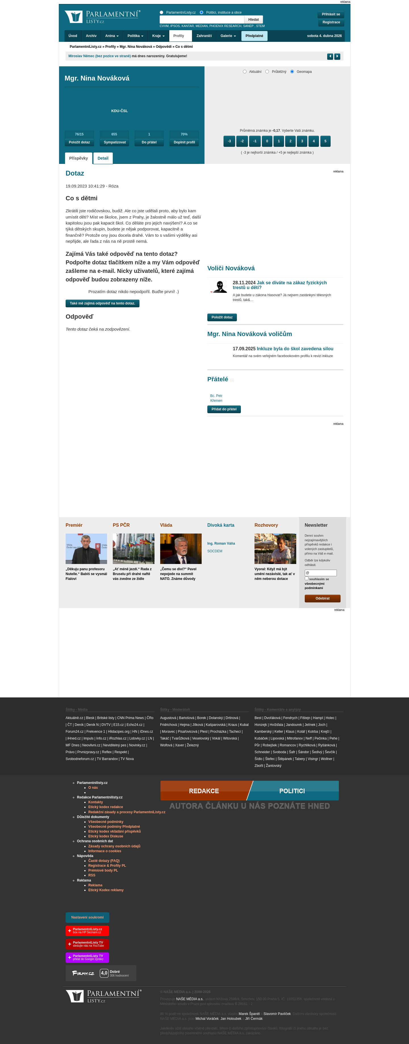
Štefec (270, 759)
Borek (201, 718)
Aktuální (252, 72)
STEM (260, 26)
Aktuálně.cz (74, 718)
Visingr (313, 759)
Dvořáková (272, 718)
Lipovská (277, 738)
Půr (257, 745)
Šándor (303, 752)
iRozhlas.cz (117, 738)
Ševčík (330, 752)
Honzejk (260, 725)
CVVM (164, 26)
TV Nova (127, 759)
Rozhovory (266, 525)
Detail (103, 158)
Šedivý (317, 752)
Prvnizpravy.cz (88, 752)
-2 (242, 141)
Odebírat (322, 598)
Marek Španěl (249, 1014)
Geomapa (301, 72)
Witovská (230, 738)
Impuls (88, 738)
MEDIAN (202, 26)
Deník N (92, 725)
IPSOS (175, 26)
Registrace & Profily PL (107, 866)
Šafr (292, 752)
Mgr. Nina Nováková (136, 47)
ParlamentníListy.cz (178, 13)
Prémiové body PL (103, 870)
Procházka (218, 732)
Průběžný (275, 72)
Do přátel (149, 142)
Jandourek (294, 725)
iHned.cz (74, 738)
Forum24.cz (75, 732)
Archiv (91, 36)
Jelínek (310, 725)
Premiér (74, 525)
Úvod (73, 36)
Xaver (179, 745)
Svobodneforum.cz (80, 759)
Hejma (185, 725)
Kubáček (261, 738)
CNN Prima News (130, 718)
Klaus (290, 732)
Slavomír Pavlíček (277, 1014)
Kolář (301, 732)
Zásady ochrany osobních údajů (114, 846)
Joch (321, 725)
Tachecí (235, 732)
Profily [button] (181, 36)
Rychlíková (307, 745)
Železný (193, 745)
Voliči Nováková (231, 268)
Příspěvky (78, 158)
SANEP (248, 26)
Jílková (197, 725)
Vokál (216, 738)
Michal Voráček (206, 1019)
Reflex (107, 752)
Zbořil (258, 766)
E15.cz (118, 725)
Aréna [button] (112, 36)
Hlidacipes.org (119, 732)
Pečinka (320, 738)
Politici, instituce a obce (221, 13)
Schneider (262, 752)
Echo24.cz (135, 725)
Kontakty (95, 802)
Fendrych (290, 718)
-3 (229, 141)
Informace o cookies (104, 851)
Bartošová (186, 718)
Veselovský (200, 738)
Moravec (168, 732)
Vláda (166, 525)
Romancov (288, 745)
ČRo (150, 718)
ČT (69, 725)
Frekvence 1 (96, 732)
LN (150, 738)
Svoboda (279, 752)
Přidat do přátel (224, 409)
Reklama (95, 885)
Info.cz (101, 738)
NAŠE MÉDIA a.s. (189, 999)
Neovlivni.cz (91, 745)
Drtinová (232, 718)
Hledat (254, 20)
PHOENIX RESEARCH (225, 26)
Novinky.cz (137, 745)
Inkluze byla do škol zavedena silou (283, 348)
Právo (70, 752)
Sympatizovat (115, 142)
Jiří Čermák (253, 1019)
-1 (254, 141)
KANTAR (187, 26)
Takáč (164, 738)
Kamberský (263, 732)
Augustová (168, 718)
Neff (309, 738)
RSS (91, 875)
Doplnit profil (184, 142)
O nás (93, 788)
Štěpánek (284, 759)
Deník (79, 725)
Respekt (120, 752)
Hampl (318, 718)
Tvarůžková (180, 738)
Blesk (90, 718)
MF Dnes (73, 745)
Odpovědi (164, 47)
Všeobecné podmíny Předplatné (114, 827)
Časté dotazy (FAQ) (104, 861)
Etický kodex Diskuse (105, 836)
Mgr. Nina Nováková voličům (249, 333)
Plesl (203, 732)
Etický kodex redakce (105, 807)
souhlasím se (317, 583)
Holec (330, 718)
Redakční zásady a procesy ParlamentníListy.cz (126, 812)
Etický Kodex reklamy (106, 890)
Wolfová (166, 745)
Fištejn (305, 718)
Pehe (333, 738)
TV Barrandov (107, 759)
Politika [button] (135, 36)
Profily (110, 47)
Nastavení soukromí (87, 917)
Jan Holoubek (230, 1019)
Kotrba (313, 732)
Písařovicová (187, 732)
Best (257, 718)
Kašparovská (215, 725)
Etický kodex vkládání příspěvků (114, 831)
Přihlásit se (331, 14)
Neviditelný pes (114, 745)
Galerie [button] (228, 36)
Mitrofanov (295, 738)
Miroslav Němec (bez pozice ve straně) (99, 56)
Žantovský (273, 766)
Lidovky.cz (137, 738)
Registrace (331, 22)
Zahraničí (204, 36)
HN (134, 732)
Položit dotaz (79, 142)
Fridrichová (168, 725)
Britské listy (105, 718)
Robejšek (270, 745)
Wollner (326, 759)
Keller (278, 732)
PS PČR (121, 525)
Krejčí (325, 732)
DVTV (105, 725)
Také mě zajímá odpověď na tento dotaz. (102, 303)
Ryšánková (326, 745)
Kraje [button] (158, 36)
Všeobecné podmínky (105, 822)
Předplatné (254, 36)
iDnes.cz (146, 732)
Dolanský (216, 718)
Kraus (232, 725)
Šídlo (258, 759)
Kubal (244, 725)
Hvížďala (276, 725)
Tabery (300, 759)
